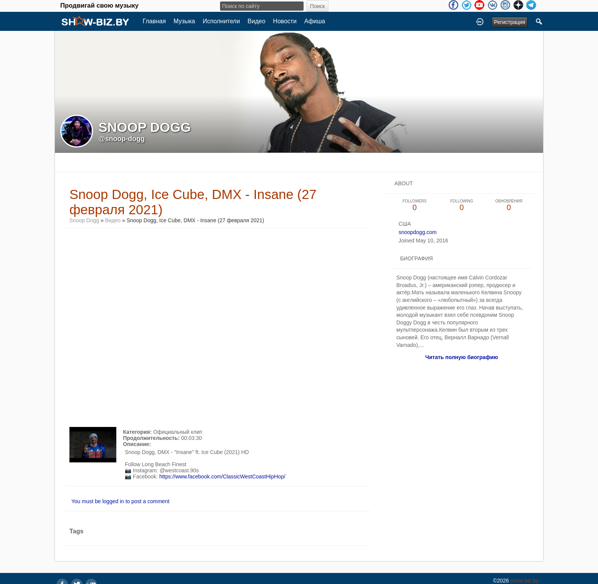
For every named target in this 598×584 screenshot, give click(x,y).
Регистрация (509, 22)
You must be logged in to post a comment (120, 501)
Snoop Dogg (84, 220)
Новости (285, 21)
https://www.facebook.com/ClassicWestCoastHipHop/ (222, 476)
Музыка (184, 21)
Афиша (314, 21)
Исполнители (221, 21)
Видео (256, 21)
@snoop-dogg (121, 139)
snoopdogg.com (418, 232)
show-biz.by (524, 581)
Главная (154, 21)
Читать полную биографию (461, 357)
